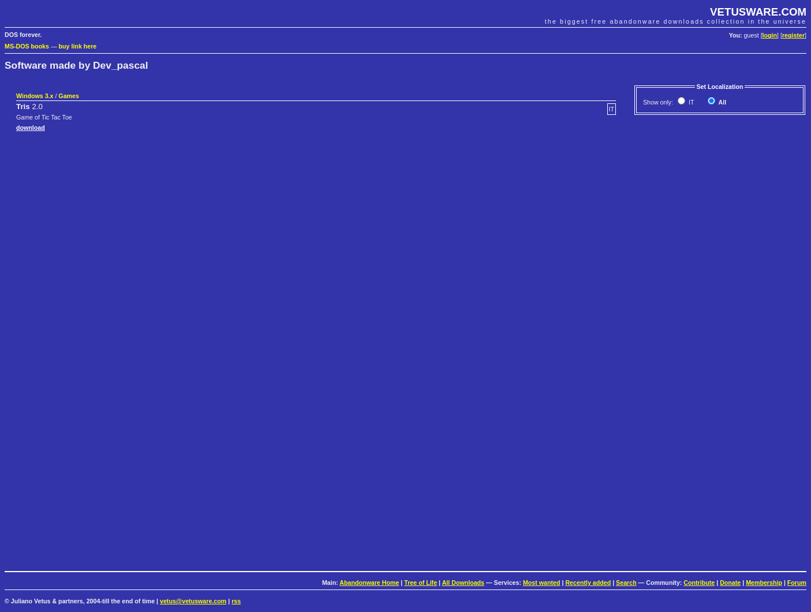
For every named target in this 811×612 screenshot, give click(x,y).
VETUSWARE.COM (758, 12)
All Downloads (463, 582)
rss (236, 601)
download (30, 127)
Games (68, 95)
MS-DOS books (27, 46)
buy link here (78, 46)
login (770, 35)
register (793, 35)
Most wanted (541, 582)
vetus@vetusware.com (193, 601)
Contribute (699, 582)
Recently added (588, 582)
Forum (796, 582)
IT (690, 102)
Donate (730, 582)
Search (626, 582)
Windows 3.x (34, 95)
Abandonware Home (369, 582)
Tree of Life (420, 582)
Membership (764, 582)
